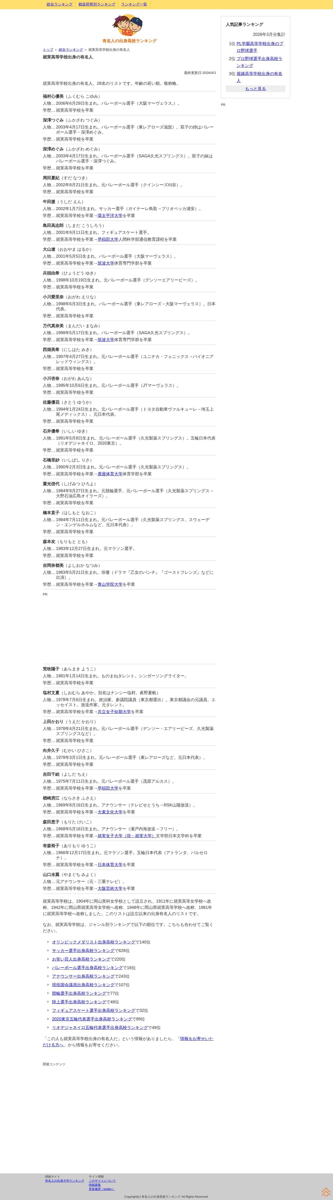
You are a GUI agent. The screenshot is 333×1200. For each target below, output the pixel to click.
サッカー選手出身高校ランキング (83, 950)
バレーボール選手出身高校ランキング (87, 967)
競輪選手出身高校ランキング (79, 993)
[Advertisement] (129, 629)
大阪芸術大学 (110, 888)
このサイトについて (102, 1180)
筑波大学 (106, 263)
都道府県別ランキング (96, 4)
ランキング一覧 (134, 4)
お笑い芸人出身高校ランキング (81, 959)
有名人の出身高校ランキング (129, 41)
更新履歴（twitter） (102, 1189)
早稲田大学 (108, 239)
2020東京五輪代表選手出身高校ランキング (92, 1019)
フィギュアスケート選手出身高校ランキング (93, 1010)
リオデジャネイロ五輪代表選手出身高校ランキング (100, 1027)
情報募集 (95, 1185)
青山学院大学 (110, 584)
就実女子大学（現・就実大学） (127, 836)
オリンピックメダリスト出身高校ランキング (93, 942)
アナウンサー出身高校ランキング (83, 976)
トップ (48, 50)
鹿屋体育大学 (110, 474)
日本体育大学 (110, 864)
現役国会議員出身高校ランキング (83, 985)
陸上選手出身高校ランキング (79, 1002)
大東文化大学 (110, 812)
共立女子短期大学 (114, 711)
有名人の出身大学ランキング (64, 1180)
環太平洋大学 (110, 215)
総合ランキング (60, 4)
